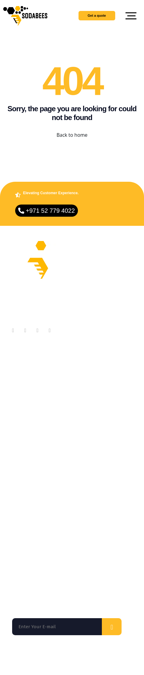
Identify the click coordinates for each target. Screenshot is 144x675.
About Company (29, 367)
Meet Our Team (29, 380)
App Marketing (28, 491)
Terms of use (54, 659)
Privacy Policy (90, 659)
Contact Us (24, 392)
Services (21, 455)
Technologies (27, 479)
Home (18, 443)
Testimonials (26, 404)
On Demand (25, 467)
